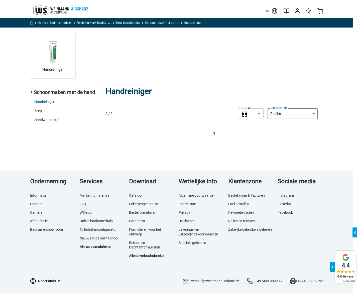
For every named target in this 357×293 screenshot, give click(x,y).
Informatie (38, 195)
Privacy (184, 212)
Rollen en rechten (241, 221)
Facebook (285, 212)
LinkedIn (284, 204)
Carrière (36, 212)
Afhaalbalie (39, 221)
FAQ (83, 204)
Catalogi (135, 195)
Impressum (187, 204)
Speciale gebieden (192, 243)
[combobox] (251, 113)
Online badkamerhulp (96, 221)
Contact (36, 204)
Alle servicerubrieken (95, 247)
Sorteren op (279, 108)
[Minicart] (320, 11)
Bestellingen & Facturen (246, 195)
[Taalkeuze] (49, 280)
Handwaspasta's (47, 120)
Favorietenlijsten (241, 212)
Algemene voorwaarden (197, 195)
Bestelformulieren (142, 212)
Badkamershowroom (46, 229)
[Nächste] (220, 133)
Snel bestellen (238, 204)
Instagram (286, 195)
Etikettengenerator (143, 204)
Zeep (38, 111)
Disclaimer (187, 221)
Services (91, 181)
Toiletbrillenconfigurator (98, 229)
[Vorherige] (208, 133)
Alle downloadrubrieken (147, 256)
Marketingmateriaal (95, 195)
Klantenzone (245, 181)
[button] (251, 114)
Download (142, 181)
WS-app (86, 212)
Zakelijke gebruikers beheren (250, 229)
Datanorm (137, 221)
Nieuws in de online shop (99, 238)
